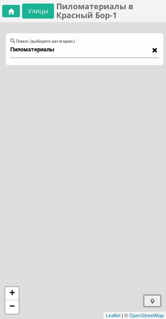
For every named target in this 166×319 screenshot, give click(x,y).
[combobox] (80, 49)
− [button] (12, 307)
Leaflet (113, 315)
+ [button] (12, 293)
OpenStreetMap (146, 315)
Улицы (38, 11)
